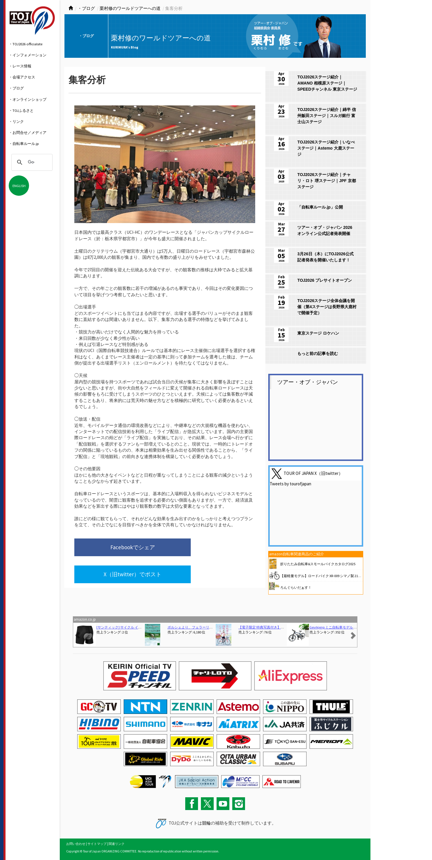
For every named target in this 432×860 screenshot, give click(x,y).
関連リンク (117, 844)
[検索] (31, 162)
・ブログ (16, 88)
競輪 (206, 823)
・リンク (16, 121)
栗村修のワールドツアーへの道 (130, 8)
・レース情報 (20, 66)
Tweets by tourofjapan (290, 483)
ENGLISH (19, 185)
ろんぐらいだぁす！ (296, 587)
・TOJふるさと (21, 110)
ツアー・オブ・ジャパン (307, 382)
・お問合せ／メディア (27, 132)
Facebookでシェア (113, 548)
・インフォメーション (27, 55)
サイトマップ (97, 844)
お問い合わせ (75, 844)
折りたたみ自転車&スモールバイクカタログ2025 (317, 564)
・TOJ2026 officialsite (25, 44)
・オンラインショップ (27, 99)
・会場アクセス (22, 77)
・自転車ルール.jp (24, 143)
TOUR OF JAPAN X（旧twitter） (313, 473)
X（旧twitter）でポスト (202, 548)
